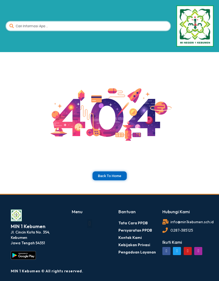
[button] (89, 223)
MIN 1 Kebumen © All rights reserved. (47, 271)
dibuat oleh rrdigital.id (13, 201)
